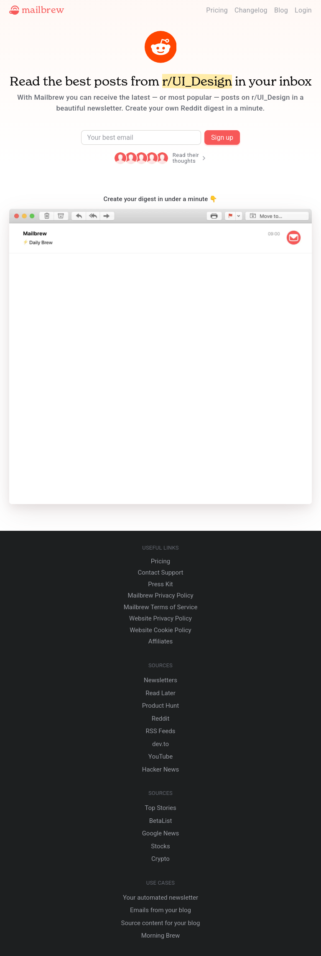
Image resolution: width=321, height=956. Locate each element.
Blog (281, 10)
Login (303, 10)
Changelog (251, 10)
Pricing (217, 10)
